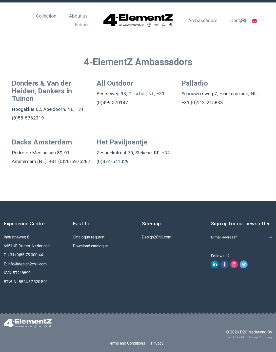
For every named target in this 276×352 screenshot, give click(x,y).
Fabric (81, 24)
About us (78, 16)
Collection (46, 16)
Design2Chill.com (156, 237)
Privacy (157, 343)
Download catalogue (90, 246)
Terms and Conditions (126, 343)
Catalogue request (88, 237)
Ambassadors (202, 20)
